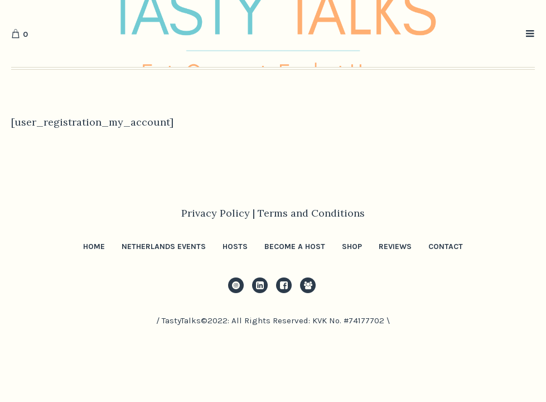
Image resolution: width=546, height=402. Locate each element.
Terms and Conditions (311, 213)
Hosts (235, 246)
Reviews (395, 246)
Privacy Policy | (219, 213)
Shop (352, 246)
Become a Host (294, 246)
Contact (445, 246)
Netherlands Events (164, 246)
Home (94, 246)
